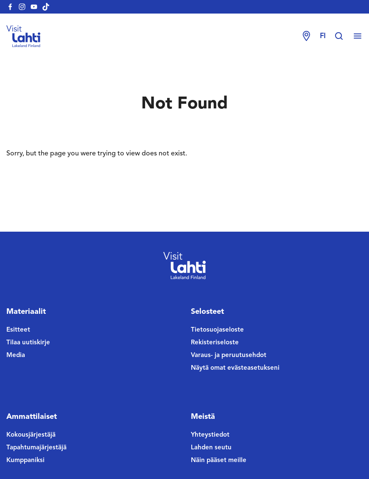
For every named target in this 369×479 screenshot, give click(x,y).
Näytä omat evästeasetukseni (235, 368)
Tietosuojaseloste (217, 330)
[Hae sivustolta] (343, 36)
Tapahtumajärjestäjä (36, 448)
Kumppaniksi (25, 460)
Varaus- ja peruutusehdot (228, 355)
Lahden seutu (211, 448)
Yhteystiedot (210, 435)
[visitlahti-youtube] (34, 7)
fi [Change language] (322, 36)
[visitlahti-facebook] (10, 7)
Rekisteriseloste (215, 343)
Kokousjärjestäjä (31, 435)
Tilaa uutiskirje (28, 343)
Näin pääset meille (218, 460)
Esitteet (18, 330)
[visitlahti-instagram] (22, 7)
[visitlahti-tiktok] (46, 7)
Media (15, 355)
